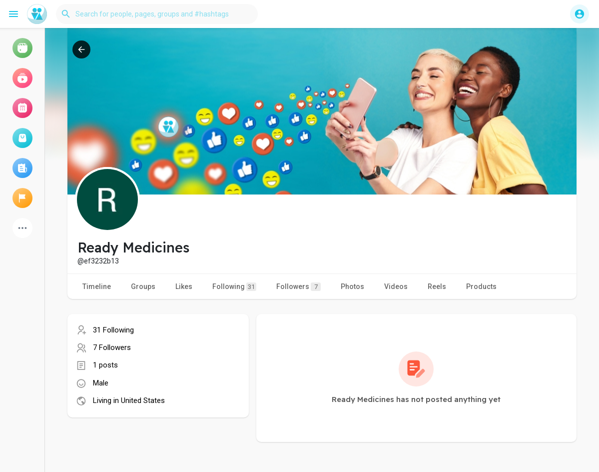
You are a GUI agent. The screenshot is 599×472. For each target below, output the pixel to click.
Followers (298, 286)
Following (234, 286)
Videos (396, 286)
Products (481, 286)
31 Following (113, 330)
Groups (143, 286)
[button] (157, 14)
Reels (437, 286)
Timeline (96, 286)
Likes (183, 286)
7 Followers (112, 347)
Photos (352, 286)
